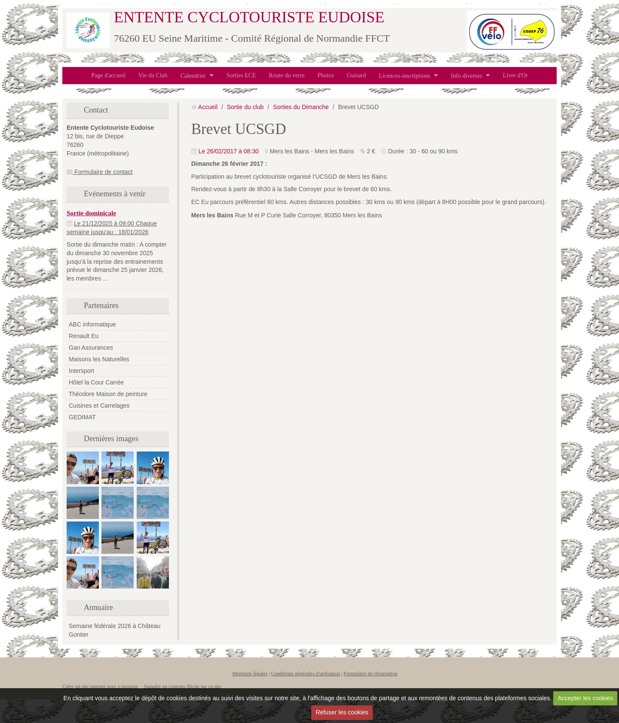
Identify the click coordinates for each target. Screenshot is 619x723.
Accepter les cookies (585, 698)
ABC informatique (92, 324)
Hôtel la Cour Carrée (96, 382)
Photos (326, 75)
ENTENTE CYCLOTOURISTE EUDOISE (249, 17)
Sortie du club (245, 107)
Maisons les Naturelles (99, 359)
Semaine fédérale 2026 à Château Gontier (114, 630)
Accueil (208, 107)
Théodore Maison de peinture (108, 393)
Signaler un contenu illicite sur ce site (182, 686)
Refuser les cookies (342, 712)
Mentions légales (250, 674)
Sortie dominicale (91, 213)
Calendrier (193, 75)
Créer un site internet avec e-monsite (100, 686)
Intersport (81, 370)
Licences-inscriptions (404, 75)
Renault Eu (83, 336)
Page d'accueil (108, 75)
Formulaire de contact (99, 171)
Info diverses (466, 75)
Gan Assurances (91, 347)
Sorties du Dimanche (301, 107)
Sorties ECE (241, 75)
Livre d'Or (515, 75)
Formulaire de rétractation (370, 674)
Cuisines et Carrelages (99, 405)
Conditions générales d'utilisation (305, 674)
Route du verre (287, 75)
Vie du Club (153, 75)
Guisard (356, 75)
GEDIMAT (82, 417)
